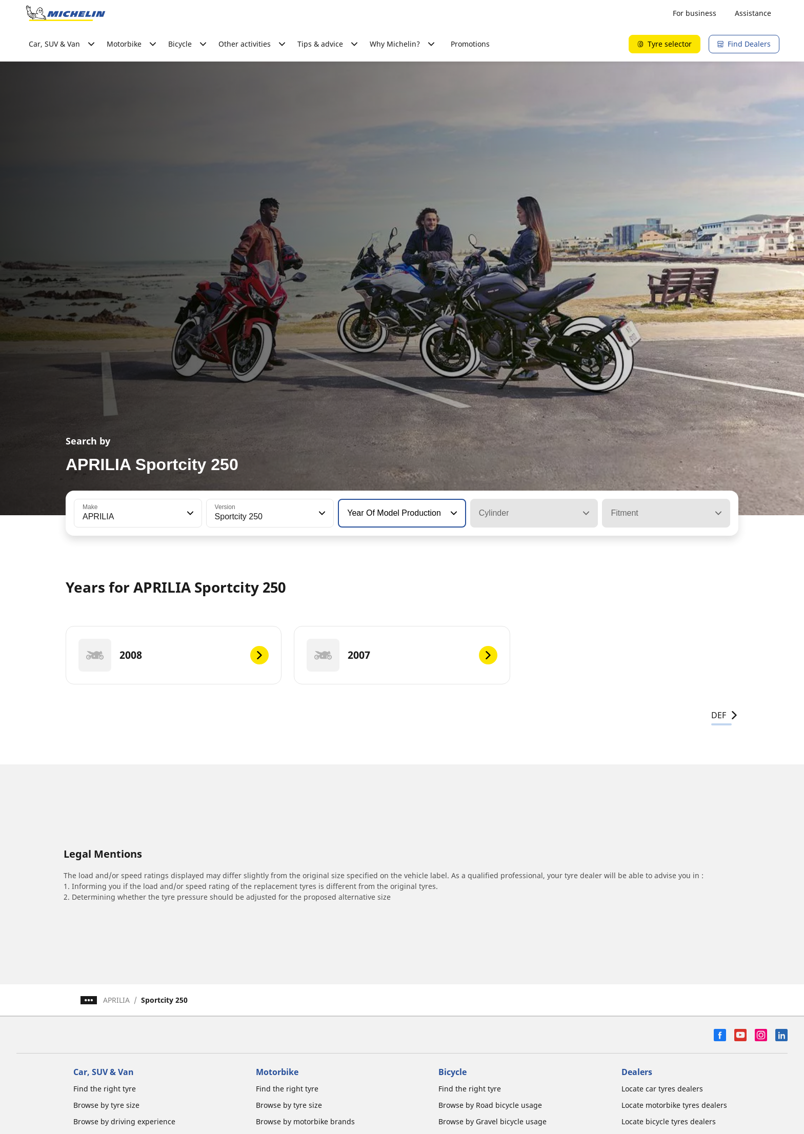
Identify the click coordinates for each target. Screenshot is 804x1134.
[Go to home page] (66, 13)
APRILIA (116, 1000)
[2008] (174, 655)
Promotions (470, 44)
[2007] (402, 655)
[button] (189, 513)
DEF (724, 715)
